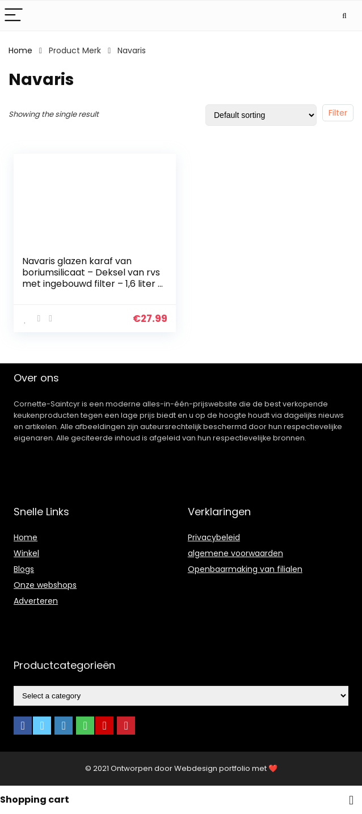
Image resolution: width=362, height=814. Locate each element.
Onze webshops (45, 585)
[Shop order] (261, 115)
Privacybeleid (214, 537)
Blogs (24, 569)
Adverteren (36, 601)
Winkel (26, 553)
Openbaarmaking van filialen (245, 569)
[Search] (344, 16)
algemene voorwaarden (235, 553)
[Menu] (13, 16)
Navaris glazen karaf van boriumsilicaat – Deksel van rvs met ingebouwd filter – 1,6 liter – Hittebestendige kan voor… (92, 278)
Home (20, 50)
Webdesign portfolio (212, 768)
